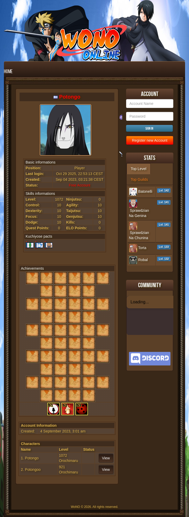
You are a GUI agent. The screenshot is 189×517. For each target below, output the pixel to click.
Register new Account (149, 140)
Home (8, 71)
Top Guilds (139, 179)
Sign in (149, 128)
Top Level (138, 169)
